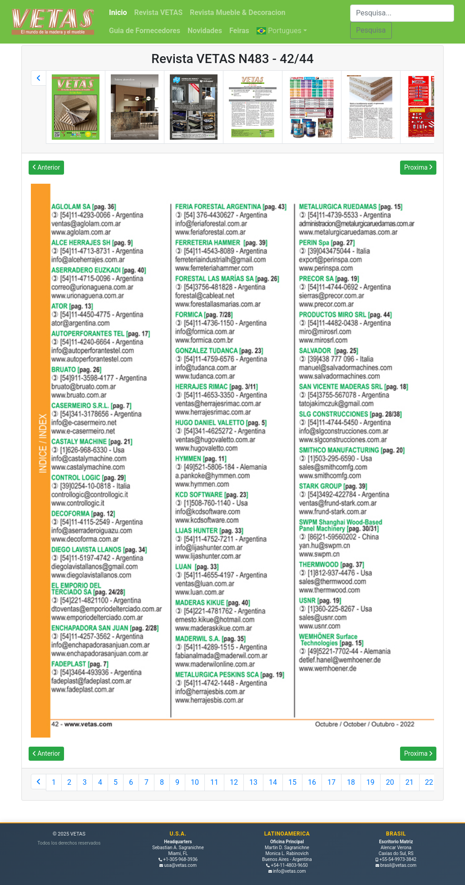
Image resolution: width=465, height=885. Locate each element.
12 (234, 782)
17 (331, 782)
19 (370, 782)
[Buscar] (402, 13)
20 (390, 782)
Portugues (279, 30)
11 (214, 782)
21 (410, 782)
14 (273, 782)
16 (312, 782)
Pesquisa (371, 30)
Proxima (418, 167)
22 (429, 782)
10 (195, 782)
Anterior (46, 167)
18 (351, 782)
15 (292, 782)
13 (253, 782)
